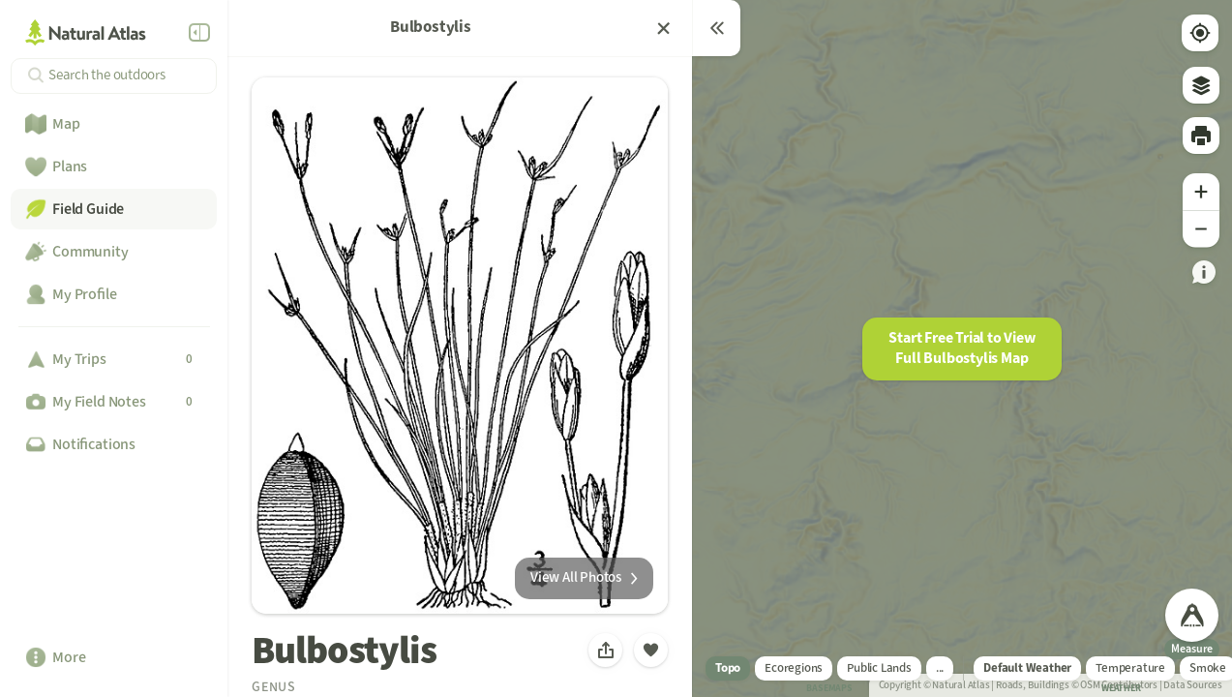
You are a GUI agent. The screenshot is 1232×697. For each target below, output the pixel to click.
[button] (962, 349)
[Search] (114, 76)
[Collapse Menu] (199, 32)
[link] (1204, 279)
